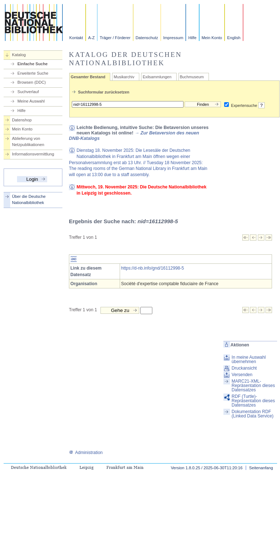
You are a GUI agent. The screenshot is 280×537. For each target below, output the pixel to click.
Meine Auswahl (31, 101)
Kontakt (76, 38)
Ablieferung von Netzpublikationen (28, 141)
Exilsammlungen (157, 77)
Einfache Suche (32, 64)
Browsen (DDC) (31, 82)
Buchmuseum (192, 77)
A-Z (91, 38)
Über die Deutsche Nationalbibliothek (29, 199)
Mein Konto (212, 38)
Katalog (19, 55)
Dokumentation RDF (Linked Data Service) (252, 414)
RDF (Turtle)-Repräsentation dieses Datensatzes (253, 401)
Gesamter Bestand (88, 77)
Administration (86, 452)
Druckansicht (244, 368)
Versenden (242, 374)
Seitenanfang (261, 468)
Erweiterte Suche (32, 73)
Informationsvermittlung (33, 154)
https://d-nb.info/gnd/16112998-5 (152, 268)
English (233, 38)
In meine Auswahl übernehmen (249, 359)
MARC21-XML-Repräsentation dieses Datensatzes (253, 385)
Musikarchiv (124, 77)
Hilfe (192, 38)
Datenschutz (147, 38)
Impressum (173, 38)
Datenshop (22, 120)
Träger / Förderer (115, 38)
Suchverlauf (28, 92)
